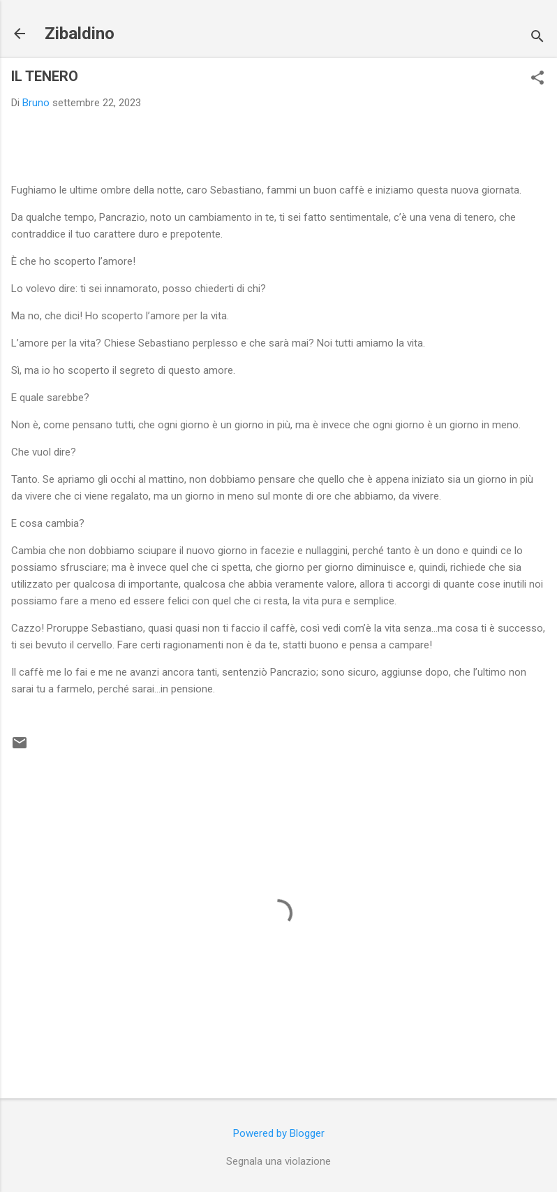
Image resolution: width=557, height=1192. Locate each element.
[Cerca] (537, 38)
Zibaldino (79, 33)
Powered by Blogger (279, 1133)
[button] (537, 79)
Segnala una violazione (278, 1161)
